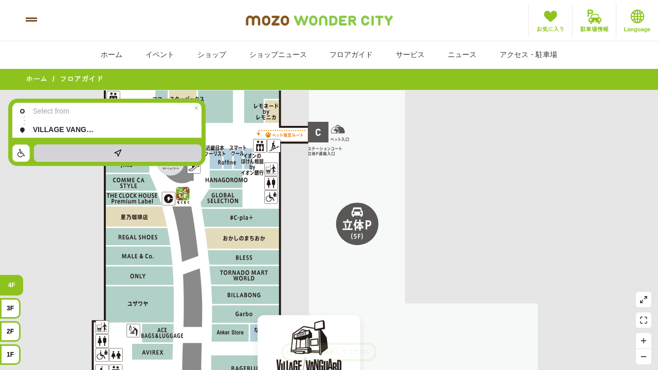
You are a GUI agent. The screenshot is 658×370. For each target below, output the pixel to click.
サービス (410, 54)
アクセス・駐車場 (528, 54)
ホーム (111, 54)
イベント (159, 54)
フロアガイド (351, 54)
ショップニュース (278, 54)
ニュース (462, 54)
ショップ (211, 54)
